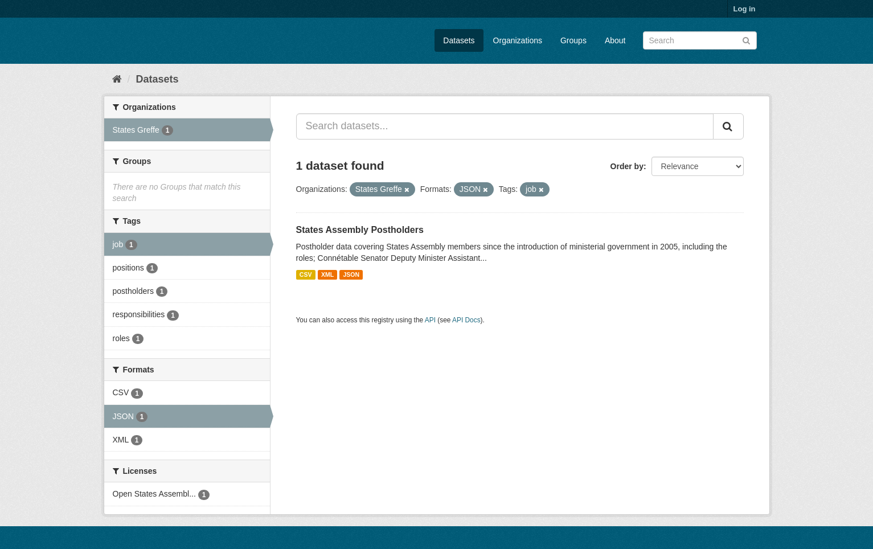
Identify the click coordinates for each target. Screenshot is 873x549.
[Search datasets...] (505, 126)
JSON (351, 274)
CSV (306, 274)
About (615, 40)
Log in (744, 9)
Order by (627, 166)
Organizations (517, 40)
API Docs (466, 320)
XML (327, 274)
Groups (573, 40)
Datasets (458, 40)
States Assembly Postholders (360, 230)
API (430, 320)
